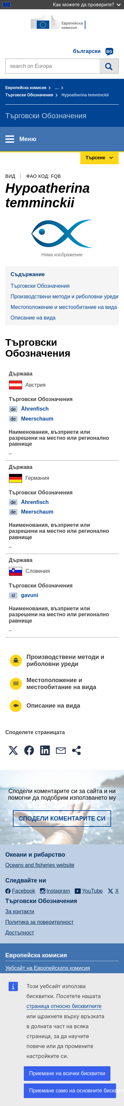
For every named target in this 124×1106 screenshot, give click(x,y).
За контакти (19, 911)
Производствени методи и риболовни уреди (64, 296)
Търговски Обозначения (29, 95)
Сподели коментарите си (62, 818)
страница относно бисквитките (64, 1006)
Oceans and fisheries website (39, 865)
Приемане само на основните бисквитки (72, 1090)
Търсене (109, 66)
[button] (13, 750)
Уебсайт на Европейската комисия (47, 968)
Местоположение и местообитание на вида (64, 307)
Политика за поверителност (39, 922)
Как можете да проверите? (87, 4)
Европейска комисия (25, 87)
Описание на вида (33, 318)
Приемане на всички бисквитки (67, 1073)
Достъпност (19, 932)
